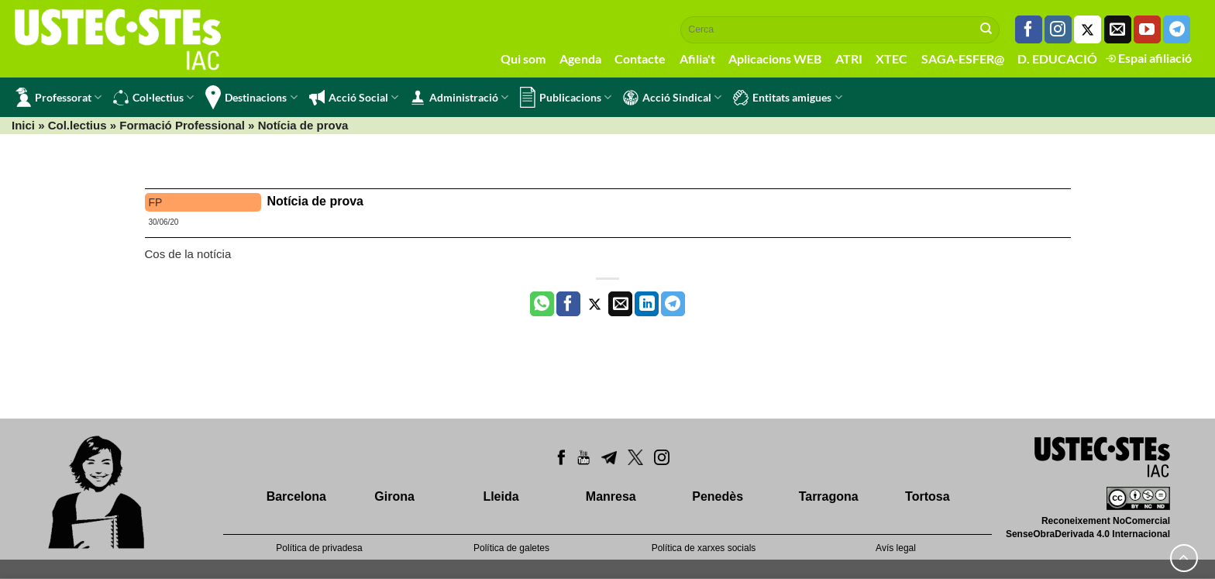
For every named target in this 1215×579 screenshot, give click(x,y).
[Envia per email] (620, 303)
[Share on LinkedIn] (647, 303)
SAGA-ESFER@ (962, 58)
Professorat (58, 97)
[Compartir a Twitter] (595, 303)
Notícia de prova (315, 201)
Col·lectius (153, 97)
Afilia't (697, 58)
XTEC (891, 58)
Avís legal (896, 548)
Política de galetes (511, 548)
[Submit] (986, 29)
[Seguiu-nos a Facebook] (1028, 29)
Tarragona (829, 496)
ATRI (848, 58)
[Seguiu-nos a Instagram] (1058, 29)
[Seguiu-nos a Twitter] (1087, 29)
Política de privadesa (319, 548)
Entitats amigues (787, 97)
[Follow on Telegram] (1176, 29)
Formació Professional (182, 125)
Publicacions (565, 97)
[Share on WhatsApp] (542, 303)
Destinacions (251, 97)
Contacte (640, 58)
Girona (394, 496)
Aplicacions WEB (774, 58)
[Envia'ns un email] (1117, 29)
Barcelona (296, 496)
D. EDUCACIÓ (1057, 58)
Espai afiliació (1149, 57)
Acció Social (353, 97)
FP (156, 202)
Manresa (611, 496)
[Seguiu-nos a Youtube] (1147, 29)
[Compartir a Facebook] (568, 303)
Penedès (717, 496)
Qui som (523, 58)
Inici (23, 125)
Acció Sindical (672, 97)
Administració (459, 97)
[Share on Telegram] (673, 303)
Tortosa (927, 496)
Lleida (500, 496)
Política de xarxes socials (704, 548)
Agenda (580, 58)
